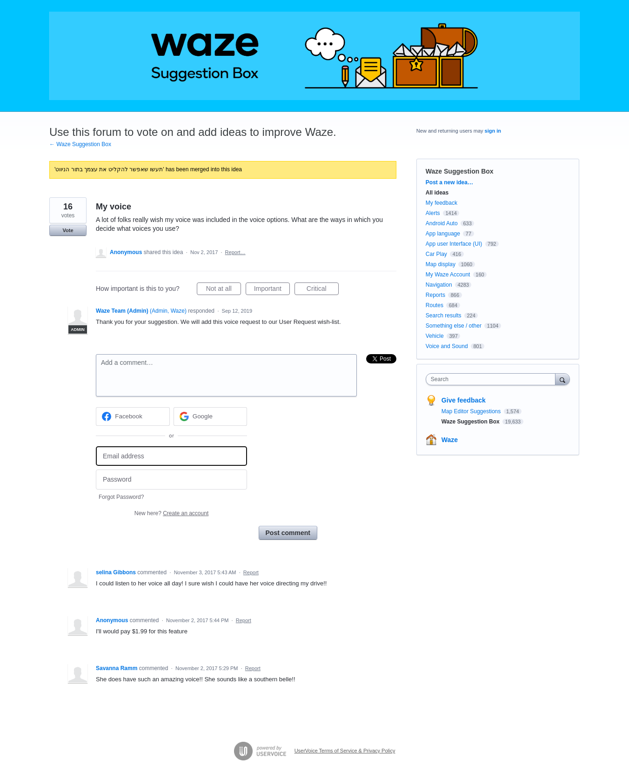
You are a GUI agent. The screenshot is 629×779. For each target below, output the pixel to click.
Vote (67, 230)
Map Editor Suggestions (472, 411)
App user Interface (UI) (454, 244)
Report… (235, 252)
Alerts (433, 213)
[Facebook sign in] (133, 416)
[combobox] (492, 379)
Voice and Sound (447, 346)
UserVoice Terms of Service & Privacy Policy (344, 750)
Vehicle (435, 336)
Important (272, 290)
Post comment (288, 533)
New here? (171, 513)
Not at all (223, 290)
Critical (323, 290)
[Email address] (171, 456)
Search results (444, 315)
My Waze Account (448, 274)
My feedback (441, 203)
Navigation (439, 285)
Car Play (436, 254)
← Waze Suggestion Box (80, 144)
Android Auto (442, 223)
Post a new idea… (449, 182)
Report (251, 572)
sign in (493, 131)
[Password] (171, 480)
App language (443, 233)
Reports (435, 295)
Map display (440, 264)
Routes (434, 305)
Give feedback (464, 400)
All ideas (437, 192)
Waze (450, 439)
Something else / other (454, 325)
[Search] (562, 379)
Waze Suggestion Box (460, 171)
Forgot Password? (121, 497)
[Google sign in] (211, 416)
